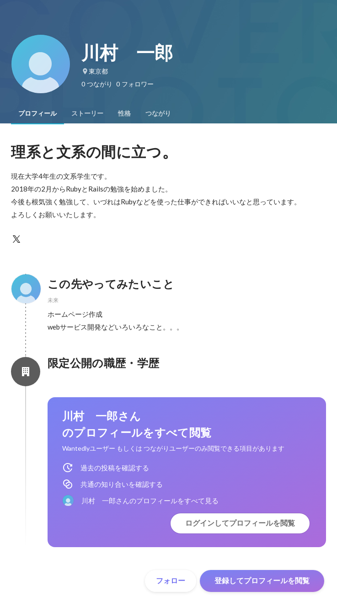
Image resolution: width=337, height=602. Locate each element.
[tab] (37, 113)
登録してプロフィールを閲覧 (262, 580)
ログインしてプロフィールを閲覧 (240, 523)
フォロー (170, 580)
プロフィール (37, 113)
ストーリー (87, 113)
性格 (124, 113)
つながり (158, 113)
